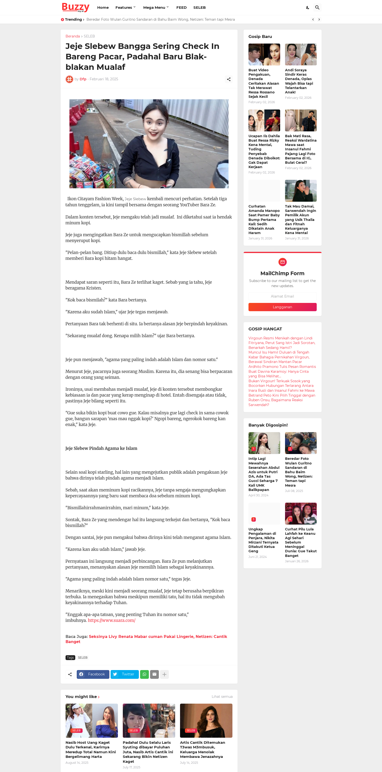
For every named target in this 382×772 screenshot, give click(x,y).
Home (103, 7)
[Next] (319, 19)
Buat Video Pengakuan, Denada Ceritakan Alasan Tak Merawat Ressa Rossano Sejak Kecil (263, 83)
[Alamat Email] (282, 296)
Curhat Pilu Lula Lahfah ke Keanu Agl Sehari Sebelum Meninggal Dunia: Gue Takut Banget (301, 542)
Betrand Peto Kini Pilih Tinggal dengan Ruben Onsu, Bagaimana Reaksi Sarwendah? (281, 400)
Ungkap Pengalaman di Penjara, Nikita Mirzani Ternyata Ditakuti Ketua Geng (263, 540)
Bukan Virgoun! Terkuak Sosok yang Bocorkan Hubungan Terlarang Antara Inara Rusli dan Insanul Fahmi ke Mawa (281, 386)
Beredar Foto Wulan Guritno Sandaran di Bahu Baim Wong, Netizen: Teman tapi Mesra (160, 19)
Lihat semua (222, 696)
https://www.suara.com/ (112, 620)
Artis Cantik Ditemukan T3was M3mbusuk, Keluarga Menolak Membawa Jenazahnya (202, 749)
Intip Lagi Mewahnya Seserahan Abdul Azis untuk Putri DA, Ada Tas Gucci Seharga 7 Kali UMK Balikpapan (263, 474)
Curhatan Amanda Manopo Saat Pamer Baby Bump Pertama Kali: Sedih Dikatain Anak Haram (264, 219)
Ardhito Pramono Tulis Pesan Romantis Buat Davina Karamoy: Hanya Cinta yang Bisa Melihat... (282, 371)
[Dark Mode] (308, 7)
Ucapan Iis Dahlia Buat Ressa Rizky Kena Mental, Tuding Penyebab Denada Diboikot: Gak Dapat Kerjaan (264, 151)
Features (123, 7)
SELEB (199, 7)
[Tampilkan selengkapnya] (164, 674)
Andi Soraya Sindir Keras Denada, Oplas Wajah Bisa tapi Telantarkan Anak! (299, 81)
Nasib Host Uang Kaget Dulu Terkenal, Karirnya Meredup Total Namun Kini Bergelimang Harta (91, 749)
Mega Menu (154, 7)
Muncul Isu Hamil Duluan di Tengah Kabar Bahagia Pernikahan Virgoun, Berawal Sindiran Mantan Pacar (278, 357)
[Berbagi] (229, 79)
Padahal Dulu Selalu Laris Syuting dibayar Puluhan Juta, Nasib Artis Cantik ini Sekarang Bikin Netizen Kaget (148, 752)
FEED (181, 7)
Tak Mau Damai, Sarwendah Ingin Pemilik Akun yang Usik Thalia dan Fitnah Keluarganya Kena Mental (300, 219)
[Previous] (313, 19)
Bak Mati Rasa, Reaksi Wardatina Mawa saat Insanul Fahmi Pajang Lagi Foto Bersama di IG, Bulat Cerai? (301, 149)
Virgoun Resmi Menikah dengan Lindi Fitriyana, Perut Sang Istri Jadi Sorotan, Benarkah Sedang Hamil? (281, 343)
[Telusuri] (317, 7)
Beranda (73, 36)
